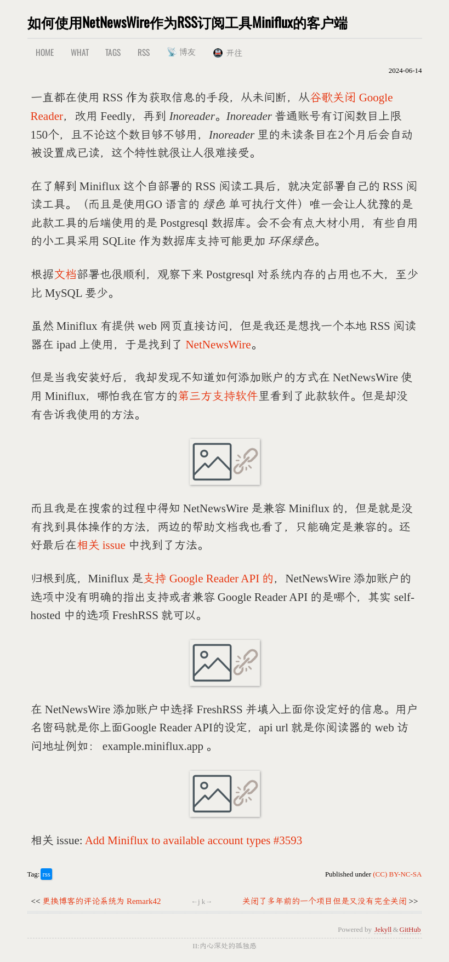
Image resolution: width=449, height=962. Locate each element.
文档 (65, 274)
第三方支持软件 (218, 396)
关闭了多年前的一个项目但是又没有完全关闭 (324, 901)
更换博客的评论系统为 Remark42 (101, 901)
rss (46, 874)
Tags (113, 52)
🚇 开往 (227, 53)
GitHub (410, 929)
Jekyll (382, 929)
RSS (144, 52)
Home (45, 52)
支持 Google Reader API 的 (208, 578)
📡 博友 (181, 51)
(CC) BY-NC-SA (397, 874)
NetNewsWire (218, 344)
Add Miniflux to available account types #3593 (194, 840)
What (80, 52)
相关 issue (101, 545)
